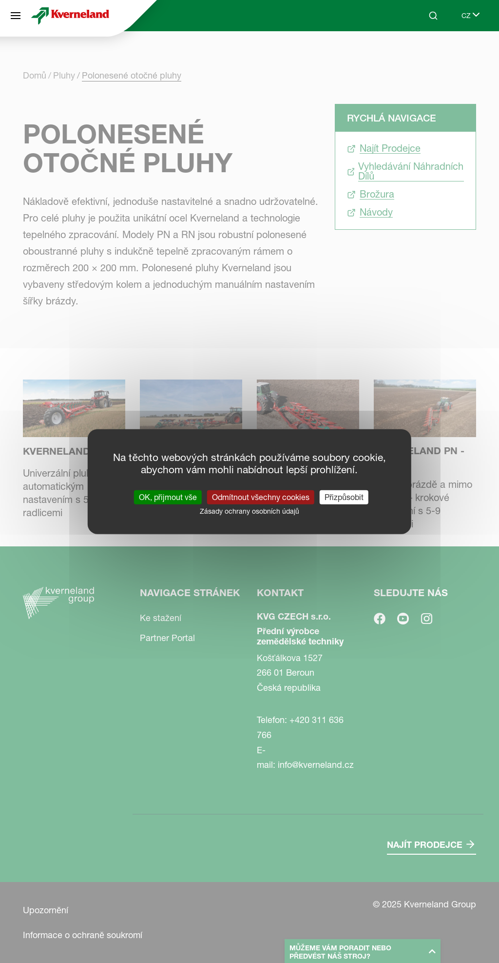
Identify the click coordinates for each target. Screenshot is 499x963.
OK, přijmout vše (168, 497)
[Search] (433, 15)
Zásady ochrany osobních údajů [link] (249, 511)
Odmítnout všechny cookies (260, 497)
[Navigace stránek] (15, 15)
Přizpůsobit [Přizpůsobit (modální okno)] (344, 497)
